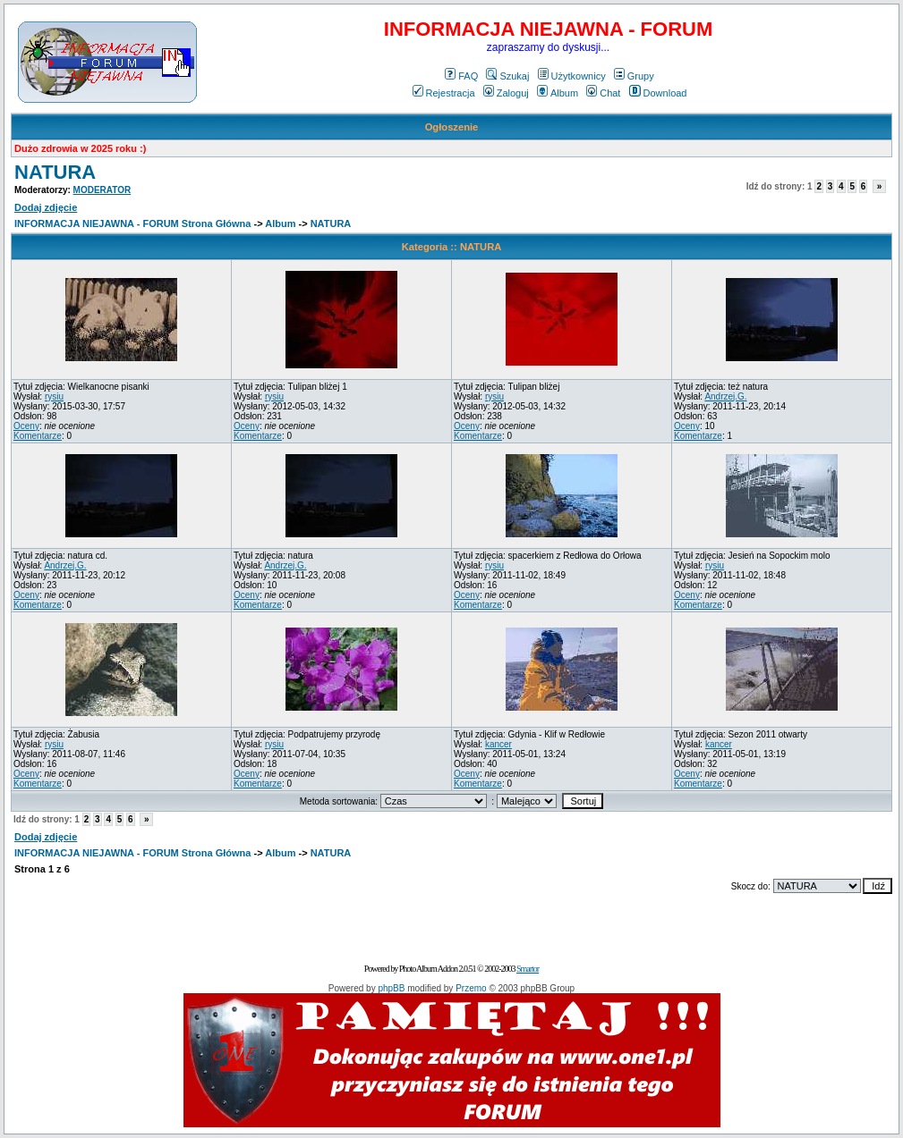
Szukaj (507, 76)
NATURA (55, 172)
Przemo (471, 988)
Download (658, 93)
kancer (498, 744)
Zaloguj (506, 93)
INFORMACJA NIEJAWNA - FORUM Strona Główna (132, 223)
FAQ (461, 76)
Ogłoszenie (451, 127)
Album (557, 93)
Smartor (527, 969)
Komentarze (37, 436)
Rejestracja (444, 93)
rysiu (54, 396)
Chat (603, 93)
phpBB (391, 988)
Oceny (26, 426)
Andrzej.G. (725, 396)
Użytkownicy (572, 76)
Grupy (634, 76)
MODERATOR (102, 190)
